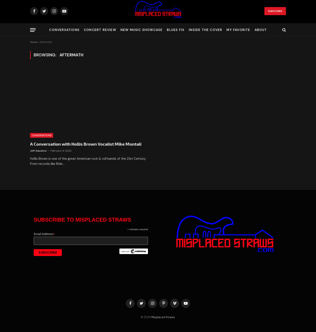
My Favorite (238, 30)
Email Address (44, 234)
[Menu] (33, 30)
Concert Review (100, 30)
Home (33, 42)
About (261, 30)
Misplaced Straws (163, 317)
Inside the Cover (205, 30)
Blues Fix (175, 30)
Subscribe (275, 11)
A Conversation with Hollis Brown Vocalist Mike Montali (85, 143)
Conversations (64, 30)
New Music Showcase (141, 30)
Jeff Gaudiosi (38, 150)
